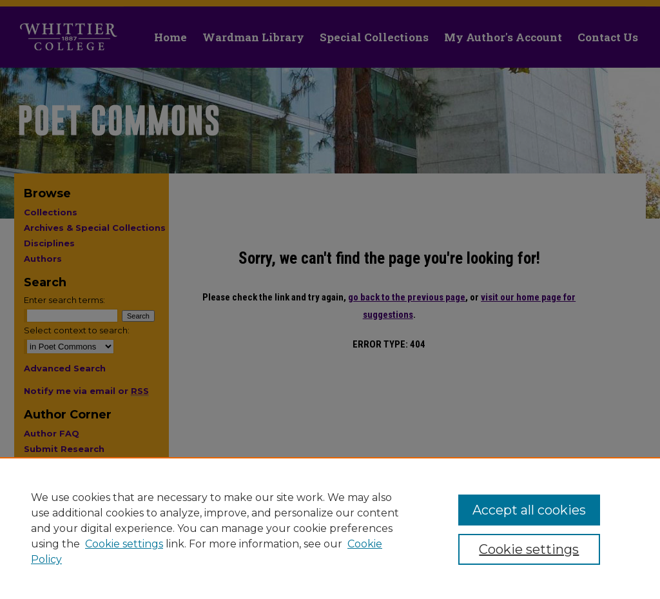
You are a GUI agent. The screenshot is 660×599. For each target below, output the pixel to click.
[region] (330, 528)
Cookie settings (124, 544)
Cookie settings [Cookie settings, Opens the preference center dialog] (529, 549)
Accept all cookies (529, 510)
